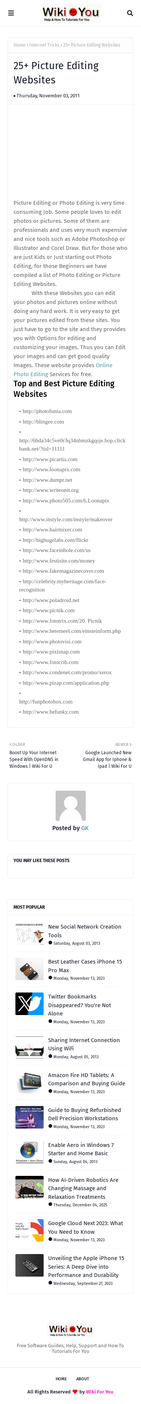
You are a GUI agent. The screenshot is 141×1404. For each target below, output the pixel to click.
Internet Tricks (44, 45)
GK (84, 828)
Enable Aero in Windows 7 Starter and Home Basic (81, 1149)
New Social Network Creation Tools (84, 931)
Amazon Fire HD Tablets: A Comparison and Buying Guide (86, 1079)
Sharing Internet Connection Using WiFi (84, 1044)
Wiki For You (100, 1392)
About (82, 1379)
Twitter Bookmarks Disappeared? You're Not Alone (79, 1005)
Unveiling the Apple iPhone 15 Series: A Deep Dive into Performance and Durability (86, 1266)
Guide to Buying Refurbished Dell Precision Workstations (84, 1114)
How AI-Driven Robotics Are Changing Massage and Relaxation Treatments (83, 1188)
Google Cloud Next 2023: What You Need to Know (85, 1227)
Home (20, 45)
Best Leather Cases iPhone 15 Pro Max (85, 966)
